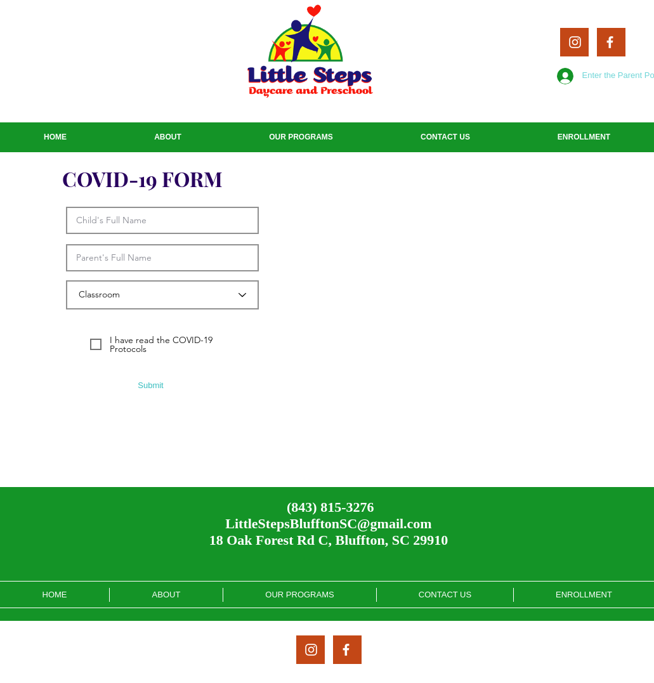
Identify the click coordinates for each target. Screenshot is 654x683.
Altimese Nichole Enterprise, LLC (406, 678)
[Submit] (151, 385)
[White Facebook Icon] (610, 42)
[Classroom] (162, 294)
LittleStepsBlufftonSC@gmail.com (328, 523)
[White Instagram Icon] (575, 42)
